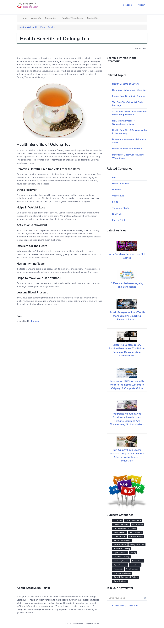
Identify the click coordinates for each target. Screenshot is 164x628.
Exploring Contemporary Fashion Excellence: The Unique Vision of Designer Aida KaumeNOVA (127, 350)
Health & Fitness (120, 183)
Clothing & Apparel (121, 524)
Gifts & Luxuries (132, 569)
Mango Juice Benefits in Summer (128, 96)
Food (114, 177)
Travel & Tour (135, 565)
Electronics (118, 520)
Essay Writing (137, 561)
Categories (51, 18)
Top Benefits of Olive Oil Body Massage (127, 104)
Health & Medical (135, 532)
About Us (36, 18)
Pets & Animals (119, 532)
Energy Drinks (47, 27)
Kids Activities (137, 524)
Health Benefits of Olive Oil (126, 83)
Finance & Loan (119, 536)
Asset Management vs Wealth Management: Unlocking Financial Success (127, 316)
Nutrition (116, 189)
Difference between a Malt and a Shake (129, 141)
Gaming (133, 553)
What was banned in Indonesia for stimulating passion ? (129, 113)
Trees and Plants (120, 208)
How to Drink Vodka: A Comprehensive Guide (123, 122)
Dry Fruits (117, 214)
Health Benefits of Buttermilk (127, 148)
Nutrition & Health (28, 27)
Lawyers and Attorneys (122, 573)
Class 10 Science (120, 581)
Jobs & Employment (121, 561)
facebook (127, 4)
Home (24, 18)
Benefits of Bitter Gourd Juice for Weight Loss (128, 156)
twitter (141, 4)
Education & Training (121, 557)
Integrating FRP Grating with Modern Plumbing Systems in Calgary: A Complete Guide (127, 384)
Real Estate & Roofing (122, 549)
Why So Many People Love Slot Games (127, 255)
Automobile (118, 569)
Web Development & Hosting (125, 528)
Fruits (115, 201)
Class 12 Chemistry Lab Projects (126, 577)
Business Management (122, 540)
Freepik (35, 321)
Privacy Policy (119, 605)
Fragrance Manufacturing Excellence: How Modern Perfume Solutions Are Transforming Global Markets (127, 419)
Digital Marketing (120, 565)
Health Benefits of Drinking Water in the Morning (129, 132)
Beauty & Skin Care (137, 545)
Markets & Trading (136, 536)
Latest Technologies (133, 520)
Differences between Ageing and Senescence (127, 285)
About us (133, 605)
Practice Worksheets (72, 18)
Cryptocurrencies (120, 553)
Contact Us (92, 18)
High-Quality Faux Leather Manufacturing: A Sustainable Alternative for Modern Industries (127, 455)
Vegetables (118, 195)
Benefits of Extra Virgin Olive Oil (128, 90)
